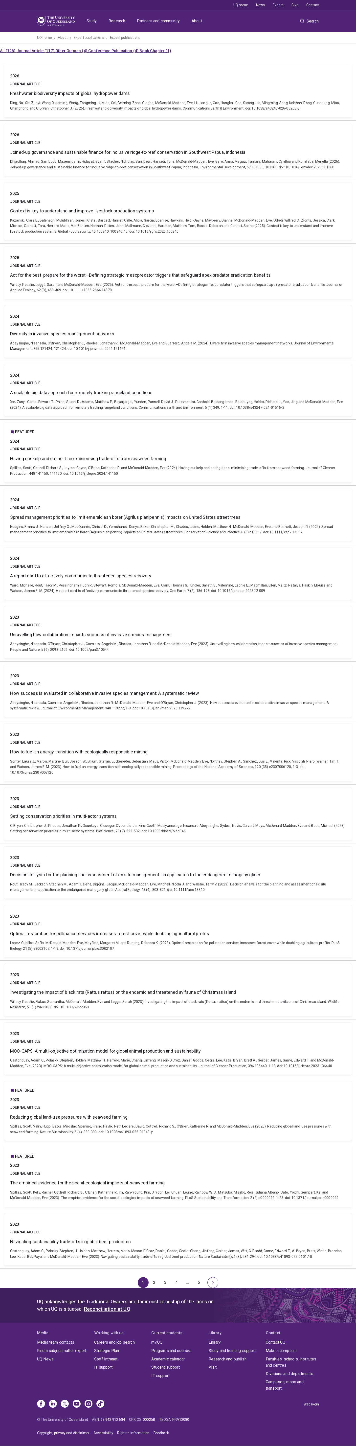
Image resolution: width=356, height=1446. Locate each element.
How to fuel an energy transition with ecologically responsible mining (178, 752)
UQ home (240, 5)
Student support (165, 1367)
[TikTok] (100, 1404)
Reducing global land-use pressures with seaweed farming (178, 1111)
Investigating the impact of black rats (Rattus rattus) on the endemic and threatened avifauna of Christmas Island (178, 990)
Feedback (161, 1433)
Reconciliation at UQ (107, 1309)
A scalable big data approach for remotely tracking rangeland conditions (178, 390)
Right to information (133, 1433)
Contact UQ (276, 1342)
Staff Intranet (105, 1359)
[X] (65, 1404)
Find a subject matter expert (61, 1350)
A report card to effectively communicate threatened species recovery (178, 573)
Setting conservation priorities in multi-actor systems (178, 814)
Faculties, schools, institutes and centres (291, 1362)
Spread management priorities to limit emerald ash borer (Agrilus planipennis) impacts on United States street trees (178, 515)
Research (117, 21)
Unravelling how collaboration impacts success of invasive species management (178, 632)
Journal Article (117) (36, 50)
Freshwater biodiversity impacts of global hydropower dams (178, 91)
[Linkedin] (53, 1404)
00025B (149, 1420)
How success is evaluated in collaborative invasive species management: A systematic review (178, 691)
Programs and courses (171, 1350)
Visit (213, 1367)
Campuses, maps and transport (285, 1385)
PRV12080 (180, 1420)
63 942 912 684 (113, 1420)
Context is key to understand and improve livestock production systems (178, 211)
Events (278, 5)
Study (92, 21)
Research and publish (227, 1359)
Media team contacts (55, 1342)
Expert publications (89, 38)
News (260, 5)
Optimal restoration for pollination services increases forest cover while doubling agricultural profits (178, 931)
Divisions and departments (289, 1373)
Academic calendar (168, 1359)
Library (215, 1342)
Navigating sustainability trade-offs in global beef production (178, 1239)
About (197, 21)
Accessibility (103, 1433)
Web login (311, 1404)
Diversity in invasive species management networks (178, 331)
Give (294, 5)
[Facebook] (41, 1404)
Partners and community (158, 21)
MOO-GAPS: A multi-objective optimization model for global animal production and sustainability (178, 1049)
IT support (103, 1367)
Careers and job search (114, 1342)
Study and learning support (232, 1350)
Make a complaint (281, 1350)
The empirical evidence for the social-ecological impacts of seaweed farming (178, 1177)
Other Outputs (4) (71, 50)
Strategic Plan (106, 1350)
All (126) (8, 50)
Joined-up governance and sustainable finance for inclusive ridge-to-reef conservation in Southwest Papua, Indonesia (178, 150)
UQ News (45, 1359)
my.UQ (156, 1342)
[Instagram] (88, 1404)
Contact (312, 5)
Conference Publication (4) (113, 50)
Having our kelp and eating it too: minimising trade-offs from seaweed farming (178, 452)
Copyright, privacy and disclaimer (63, 1433)
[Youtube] (77, 1404)
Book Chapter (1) (155, 50)
